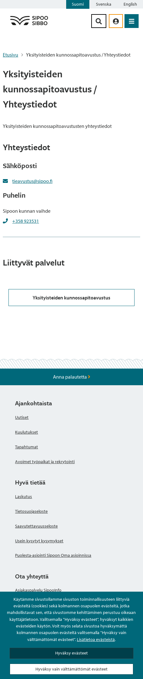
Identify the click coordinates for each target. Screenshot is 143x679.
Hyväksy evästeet (71, 653)
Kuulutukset (26, 432)
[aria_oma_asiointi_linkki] (116, 21)
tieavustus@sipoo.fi (32, 181)
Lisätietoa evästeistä (96, 639)
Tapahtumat (26, 447)
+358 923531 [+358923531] (25, 221)
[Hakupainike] (98, 21)
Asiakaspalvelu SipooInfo (38, 590)
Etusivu (10, 55)
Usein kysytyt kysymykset (39, 541)
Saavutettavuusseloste (36, 526)
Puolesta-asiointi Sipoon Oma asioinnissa (53, 555)
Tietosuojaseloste (31, 511)
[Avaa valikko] (131, 21)
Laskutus (23, 496)
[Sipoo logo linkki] (29, 25)
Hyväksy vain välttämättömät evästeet (71, 669)
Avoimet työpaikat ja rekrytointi (45, 461)
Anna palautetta (71, 377)
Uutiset (22, 417)
